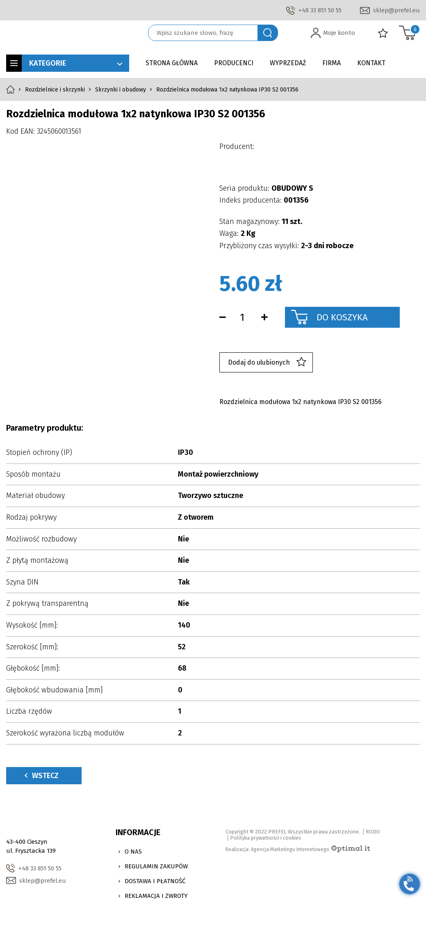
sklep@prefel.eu (396, 10)
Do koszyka (342, 317)
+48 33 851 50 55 (320, 10)
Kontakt (371, 63)
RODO (373, 832)
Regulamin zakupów (156, 866)
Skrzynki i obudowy (120, 89)
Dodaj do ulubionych (267, 362)
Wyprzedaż (288, 63)
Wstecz (42, 775)
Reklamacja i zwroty (156, 896)
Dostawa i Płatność (155, 881)
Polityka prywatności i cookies (265, 838)
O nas (133, 851)
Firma (331, 63)
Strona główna (172, 63)
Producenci (233, 63)
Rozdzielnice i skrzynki (55, 89)
